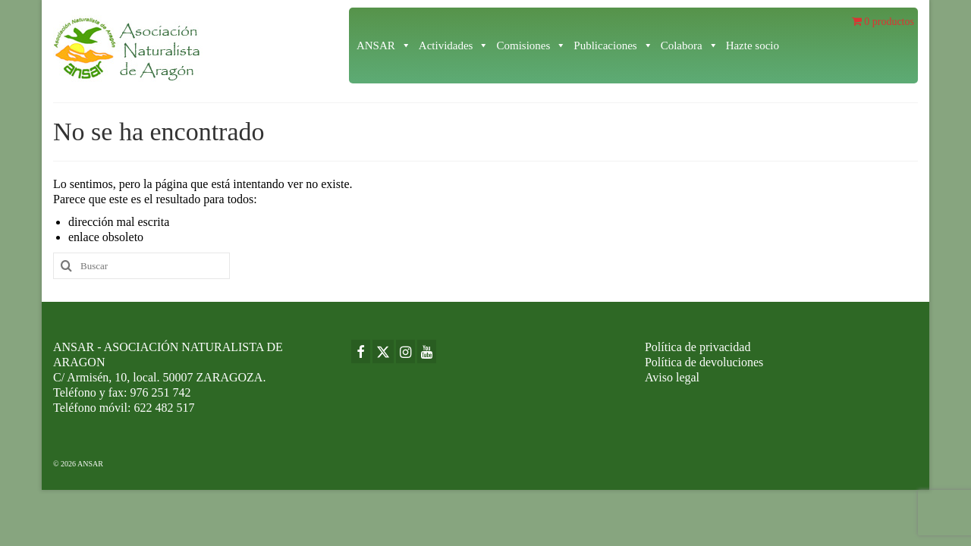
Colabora (689, 45)
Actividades (454, 45)
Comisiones (531, 45)
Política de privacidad (698, 346)
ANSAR (384, 45)
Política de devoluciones (704, 362)
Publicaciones (612, 45)
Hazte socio (752, 45)
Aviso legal (672, 377)
